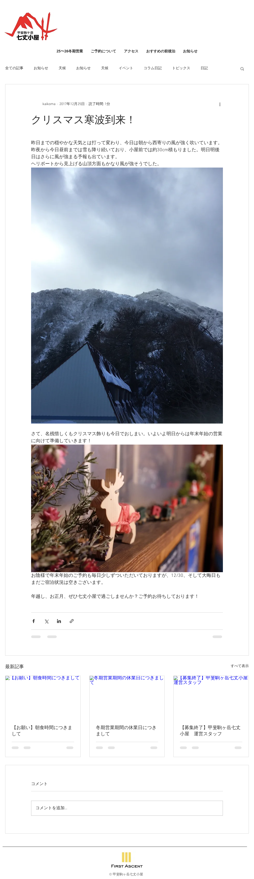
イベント (126, 68)
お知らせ (41, 68)
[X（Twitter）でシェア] (46, 621)
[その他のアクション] (220, 104)
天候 (62, 68)
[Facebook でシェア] (33, 621)
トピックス (181, 68)
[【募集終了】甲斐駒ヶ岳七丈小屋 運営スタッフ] (211, 697)
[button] (242, 68)
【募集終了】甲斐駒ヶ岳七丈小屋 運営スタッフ (210, 731)
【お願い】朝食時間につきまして (42, 731)
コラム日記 (153, 68)
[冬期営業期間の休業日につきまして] (127, 697)
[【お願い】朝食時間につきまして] (42, 697)
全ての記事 (14, 68)
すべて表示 (240, 666)
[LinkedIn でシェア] (59, 621)
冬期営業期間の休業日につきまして (126, 731)
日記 (204, 68)
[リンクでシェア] (71, 621)
